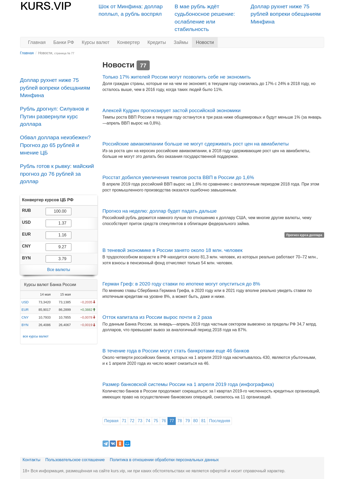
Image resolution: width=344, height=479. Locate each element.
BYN (25, 325)
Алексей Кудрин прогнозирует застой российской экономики (172, 110)
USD (25, 302)
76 (164, 421)
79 (187, 421)
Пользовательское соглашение (75, 460)
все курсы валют (36, 336)
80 (195, 421)
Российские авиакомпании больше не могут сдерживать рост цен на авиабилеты (196, 143)
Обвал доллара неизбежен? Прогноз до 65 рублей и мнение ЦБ (55, 145)
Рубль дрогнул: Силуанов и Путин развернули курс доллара (54, 116)
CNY (25, 317)
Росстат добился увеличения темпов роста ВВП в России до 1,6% (178, 177)
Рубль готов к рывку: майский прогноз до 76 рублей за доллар (57, 173)
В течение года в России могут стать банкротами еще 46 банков (176, 350)
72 (132, 421)
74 (148, 421)
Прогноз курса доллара (304, 235)
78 (179, 421)
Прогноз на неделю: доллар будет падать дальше (160, 211)
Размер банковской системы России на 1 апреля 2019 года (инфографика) (188, 384)
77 (171, 421)
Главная (37, 42)
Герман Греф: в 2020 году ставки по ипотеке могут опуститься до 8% (181, 284)
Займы (181, 42)
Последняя (219, 421)
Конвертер (128, 42)
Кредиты (156, 42)
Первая (111, 421)
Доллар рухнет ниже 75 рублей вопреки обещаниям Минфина (286, 14)
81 (203, 421)
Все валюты (58, 269)
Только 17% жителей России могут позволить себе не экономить (177, 77)
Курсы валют (95, 42)
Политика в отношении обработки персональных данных (164, 460)
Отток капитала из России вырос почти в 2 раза (157, 317)
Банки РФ (63, 42)
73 (140, 421)
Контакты (31, 460)
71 (124, 421)
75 (156, 421)
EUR (25, 310)
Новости (205, 42)
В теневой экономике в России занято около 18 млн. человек (173, 250)
